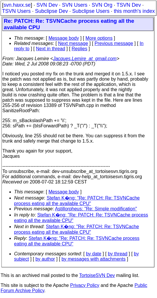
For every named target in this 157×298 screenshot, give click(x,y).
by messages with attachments (94, 259)
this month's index (134, 11)
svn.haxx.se (17, 5)
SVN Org (102, 5)
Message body (63, 38)
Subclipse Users (91, 11)
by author (45, 259)
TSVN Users (16, 11)
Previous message (114, 43)
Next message (73, 43)
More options (99, 38)
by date (93, 253)
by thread (117, 253)
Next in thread (50, 48)
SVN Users (74, 5)
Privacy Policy (84, 285)
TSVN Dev (129, 5)
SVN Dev (46, 5)
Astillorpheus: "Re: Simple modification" (96, 208)
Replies (79, 48)
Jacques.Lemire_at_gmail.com (85, 58)
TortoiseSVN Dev (97, 275)
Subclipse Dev (51, 11)
